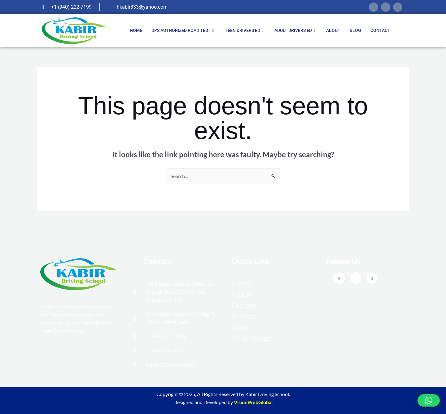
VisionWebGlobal (253, 402)
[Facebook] (373, 7)
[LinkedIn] (372, 278)
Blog (355, 30)
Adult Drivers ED (294, 31)
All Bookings (251, 338)
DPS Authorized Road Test (182, 31)
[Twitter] (355, 278)
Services (244, 316)
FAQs (240, 327)
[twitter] (385, 7)
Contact (380, 30)
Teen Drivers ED (244, 31)
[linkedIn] (397, 7)
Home (136, 30)
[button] (429, 400)
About (333, 30)
